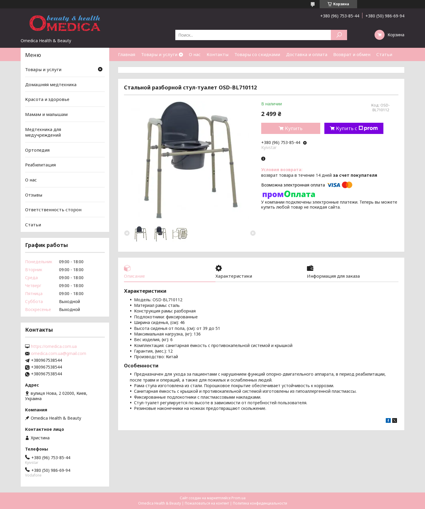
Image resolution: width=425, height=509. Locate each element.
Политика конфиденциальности (260, 503)
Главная (126, 54)
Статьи (384, 54)
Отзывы (33, 195)
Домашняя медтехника (50, 84)
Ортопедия (37, 150)
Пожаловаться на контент (207, 503)
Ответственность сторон (53, 209)
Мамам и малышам (46, 114)
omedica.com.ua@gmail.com (58, 353)
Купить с (357, 128)
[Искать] (339, 35)
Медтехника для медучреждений (43, 132)
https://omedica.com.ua (54, 346)
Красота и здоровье (47, 99)
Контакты (217, 54)
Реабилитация (40, 165)
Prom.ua (238, 497)
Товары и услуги (159, 54)
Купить (294, 128)
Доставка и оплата (306, 54)
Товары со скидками (257, 54)
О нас (195, 54)
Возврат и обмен (351, 54)
